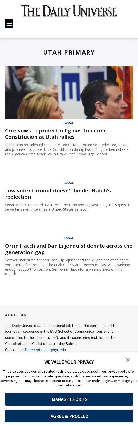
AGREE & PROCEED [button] (69, 416)
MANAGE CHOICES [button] (69, 399)
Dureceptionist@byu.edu (45, 349)
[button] (128, 359)
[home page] (69, 13)
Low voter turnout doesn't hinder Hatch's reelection (58, 193)
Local (69, 122)
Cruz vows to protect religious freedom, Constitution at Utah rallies (56, 133)
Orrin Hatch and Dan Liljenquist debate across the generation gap (68, 249)
